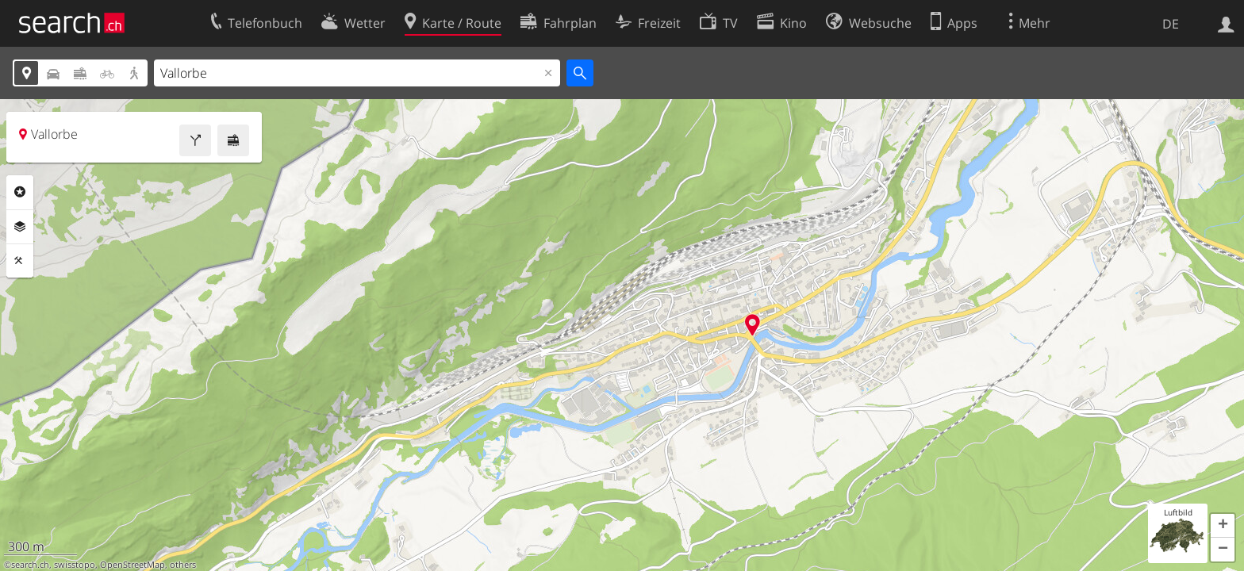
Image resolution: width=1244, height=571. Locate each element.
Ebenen (19, 226)
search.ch (30, 564)
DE (1170, 24)
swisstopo (74, 564)
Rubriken (19, 192)
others (183, 564)
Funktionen (19, 261)
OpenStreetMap (132, 564)
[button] (1222, 526)
